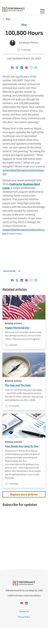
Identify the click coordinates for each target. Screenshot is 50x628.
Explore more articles (24, 494)
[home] (13, 8)
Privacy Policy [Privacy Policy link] (24, 617)
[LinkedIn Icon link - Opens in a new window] (26, 603)
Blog (8, 19)
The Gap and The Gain (18, 385)
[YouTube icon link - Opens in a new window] (21, 603)
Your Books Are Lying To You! (22, 446)
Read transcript (12, 271)
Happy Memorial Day (17, 328)
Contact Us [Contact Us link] (24, 611)
